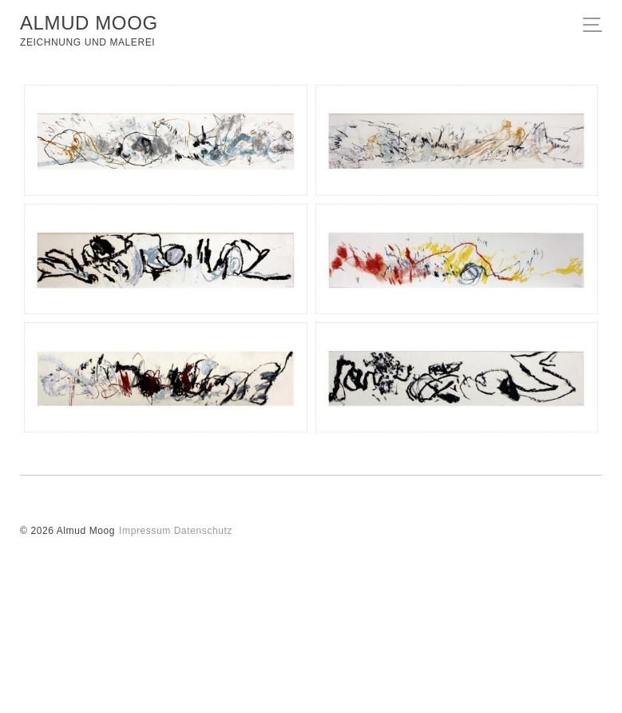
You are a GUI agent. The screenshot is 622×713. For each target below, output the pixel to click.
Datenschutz (203, 530)
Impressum (145, 530)
